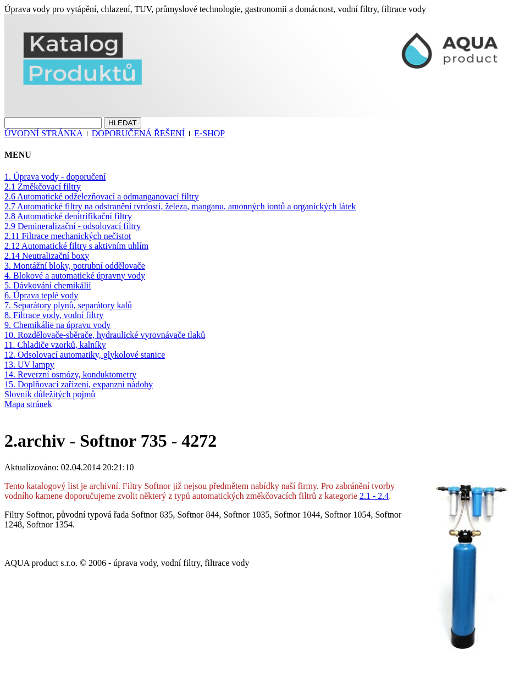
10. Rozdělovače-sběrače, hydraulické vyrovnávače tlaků (104, 335)
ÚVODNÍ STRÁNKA (43, 133)
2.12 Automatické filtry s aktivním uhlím (76, 246)
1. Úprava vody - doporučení (55, 176)
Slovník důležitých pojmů (49, 394)
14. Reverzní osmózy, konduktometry (70, 374)
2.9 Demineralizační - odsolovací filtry (72, 226)
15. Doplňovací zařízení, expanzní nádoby (78, 384)
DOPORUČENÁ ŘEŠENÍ (138, 133)
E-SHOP (209, 133)
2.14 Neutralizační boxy (46, 255)
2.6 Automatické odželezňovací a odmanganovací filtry (101, 196)
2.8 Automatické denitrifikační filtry (68, 216)
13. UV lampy (29, 364)
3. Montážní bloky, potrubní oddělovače (74, 265)
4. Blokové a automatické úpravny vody (74, 275)
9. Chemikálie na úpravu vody (57, 325)
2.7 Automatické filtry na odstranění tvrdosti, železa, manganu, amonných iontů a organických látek (180, 206)
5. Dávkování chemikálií (47, 285)
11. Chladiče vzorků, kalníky (55, 344)
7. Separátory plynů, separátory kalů (68, 305)
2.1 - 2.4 (374, 496)
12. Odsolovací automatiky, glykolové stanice (84, 354)
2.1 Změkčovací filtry (42, 186)
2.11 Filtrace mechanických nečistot (67, 236)
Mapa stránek (28, 404)
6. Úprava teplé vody (41, 295)
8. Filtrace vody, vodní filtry (53, 315)
